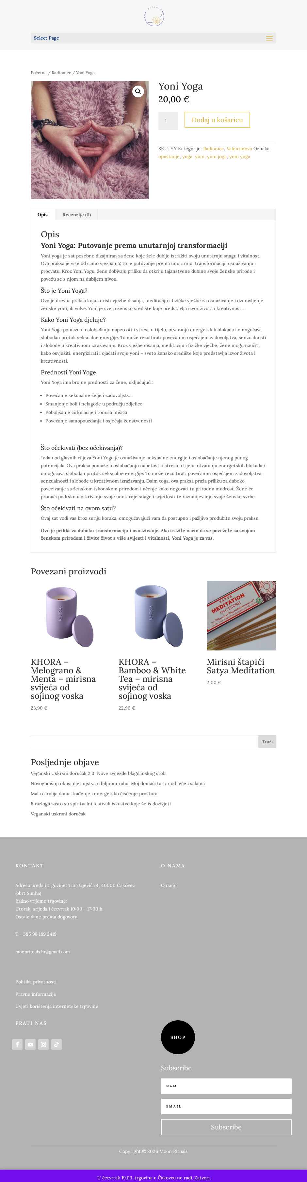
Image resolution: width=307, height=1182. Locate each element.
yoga (187, 156)
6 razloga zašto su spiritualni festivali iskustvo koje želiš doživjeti (101, 804)
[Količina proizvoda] (168, 121)
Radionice (61, 72)
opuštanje (169, 156)
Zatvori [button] (202, 1178)
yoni (199, 156)
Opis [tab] (43, 215)
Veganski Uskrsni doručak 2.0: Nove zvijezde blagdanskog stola (99, 773)
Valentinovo (239, 149)
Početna (39, 72)
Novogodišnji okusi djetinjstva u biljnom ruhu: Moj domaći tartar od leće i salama (118, 783)
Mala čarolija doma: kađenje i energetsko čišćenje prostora (94, 793)
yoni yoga (239, 156)
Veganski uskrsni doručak (58, 814)
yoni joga (217, 156)
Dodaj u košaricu (217, 120)
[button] (138, 91)
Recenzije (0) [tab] (76, 215)
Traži (267, 742)
